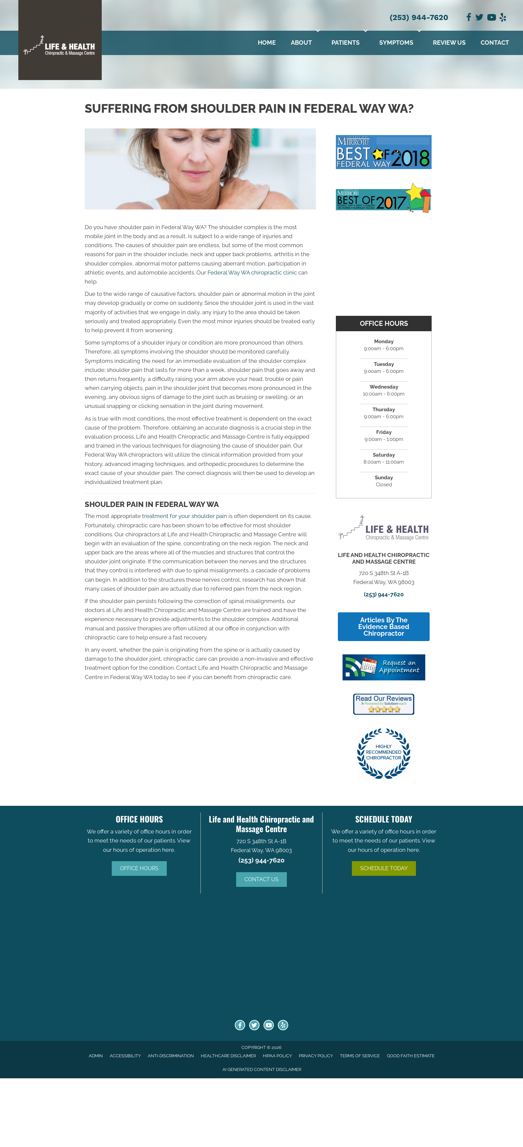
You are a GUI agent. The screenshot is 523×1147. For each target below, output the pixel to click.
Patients (346, 42)
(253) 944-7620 (419, 17)
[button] (318, 30)
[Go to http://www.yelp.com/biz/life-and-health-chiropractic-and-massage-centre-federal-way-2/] (283, 1025)
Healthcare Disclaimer (228, 1055)
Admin (96, 1055)
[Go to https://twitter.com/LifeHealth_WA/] (254, 1025)
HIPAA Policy (277, 1055)
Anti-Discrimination (171, 1055)
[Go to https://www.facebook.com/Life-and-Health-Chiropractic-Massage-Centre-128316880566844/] (240, 1025)
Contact (495, 42)
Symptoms (396, 42)
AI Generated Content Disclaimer (261, 1069)
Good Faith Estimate (411, 1055)
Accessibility (125, 1055)
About (301, 42)
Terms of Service (360, 1055)
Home (267, 42)
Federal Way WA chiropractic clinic (252, 272)
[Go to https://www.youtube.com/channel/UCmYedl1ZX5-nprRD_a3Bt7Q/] (269, 1025)
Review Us (449, 42)
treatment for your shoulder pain (184, 516)
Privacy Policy (316, 1055)
